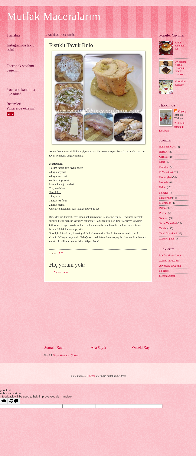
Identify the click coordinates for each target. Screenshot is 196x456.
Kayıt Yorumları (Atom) (66, 355)
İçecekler (164, 182)
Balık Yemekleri (167, 146)
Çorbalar (163, 156)
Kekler (162, 187)
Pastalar (163, 208)
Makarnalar (165, 202)
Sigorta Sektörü (167, 275)
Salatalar (163, 218)
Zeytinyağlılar (166, 238)
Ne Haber (164, 270)
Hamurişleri (165, 177)
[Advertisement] (98, 313)
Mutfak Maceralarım (53, 16)
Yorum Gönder (62, 272)
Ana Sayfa (98, 348)
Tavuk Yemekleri (168, 233)
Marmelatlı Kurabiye (180, 83)
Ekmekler (164, 167)
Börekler (163, 151)
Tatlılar (163, 228)
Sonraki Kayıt (54, 348)
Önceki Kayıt (142, 348)
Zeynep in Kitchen (169, 260)
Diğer (162, 161)
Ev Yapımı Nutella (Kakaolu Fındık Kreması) (180, 68)
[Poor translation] (14, 401)
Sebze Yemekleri (168, 223)
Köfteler (163, 192)
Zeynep (182, 111)
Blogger (91, 376)
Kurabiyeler (165, 197)
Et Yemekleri (166, 172)
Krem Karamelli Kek (180, 45)
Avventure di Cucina (170, 265)
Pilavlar (163, 213)
